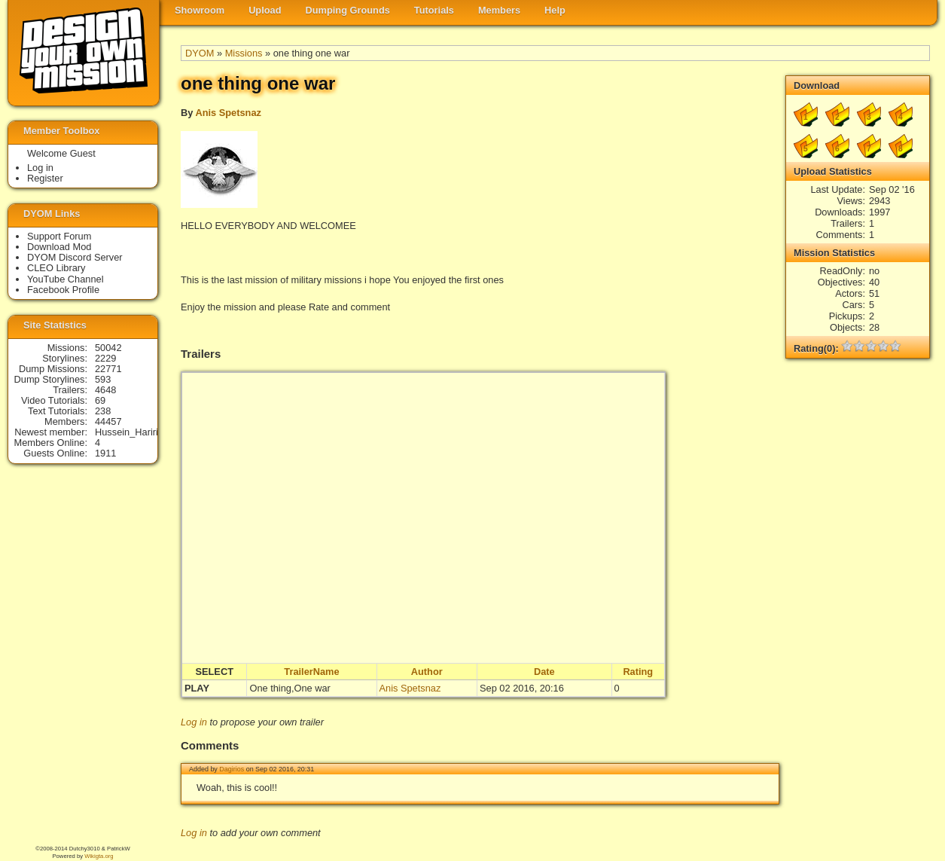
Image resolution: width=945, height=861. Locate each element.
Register (45, 178)
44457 (108, 421)
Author (427, 671)
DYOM (199, 53)
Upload (264, 10)
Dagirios (231, 769)
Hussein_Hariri (126, 432)
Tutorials (434, 10)
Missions (244, 53)
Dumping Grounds (348, 10)
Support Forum (59, 236)
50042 (108, 347)
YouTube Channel (65, 279)
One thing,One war (289, 688)
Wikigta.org (98, 856)
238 (103, 411)
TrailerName (311, 671)
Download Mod (59, 246)
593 (103, 379)
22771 (108, 368)
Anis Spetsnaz (228, 112)
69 (100, 400)
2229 (105, 358)
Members (499, 10)
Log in (194, 722)
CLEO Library (56, 267)
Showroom (199, 10)
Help (554, 10)
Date (544, 671)
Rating (638, 671)
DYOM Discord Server (75, 257)
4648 (105, 389)
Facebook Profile (63, 289)
